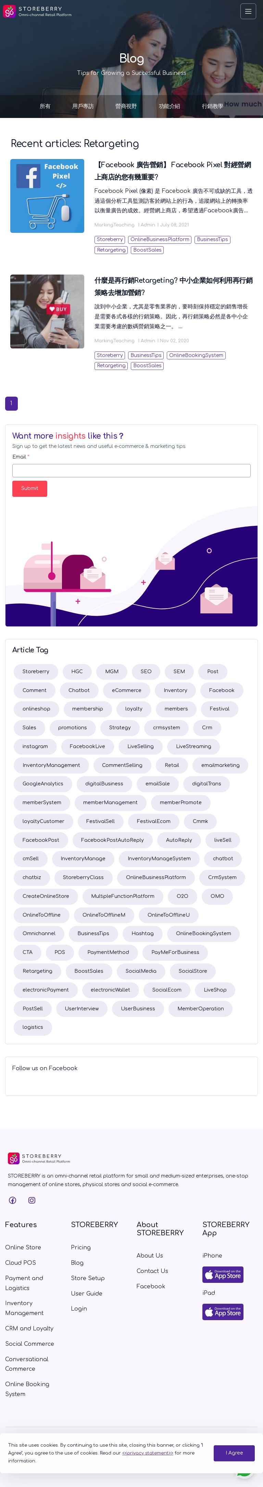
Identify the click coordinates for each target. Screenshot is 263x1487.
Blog (77, 1263)
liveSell (222, 840)
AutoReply (179, 840)
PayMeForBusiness (175, 952)
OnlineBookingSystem (196, 355)
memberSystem (42, 802)
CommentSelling (122, 765)
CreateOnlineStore (46, 896)
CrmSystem (222, 877)
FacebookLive (87, 746)
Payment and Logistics (24, 1283)
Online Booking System (27, 1389)
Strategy (120, 727)
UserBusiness (138, 1008)
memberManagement (110, 802)
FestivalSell (100, 821)
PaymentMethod (108, 952)
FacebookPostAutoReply (112, 840)
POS (59, 952)
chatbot (223, 858)
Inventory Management (24, 1308)
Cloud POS (20, 1263)
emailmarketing (220, 765)
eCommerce (126, 690)
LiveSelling (140, 746)
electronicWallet (110, 990)
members (176, 709)
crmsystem (166, 727)
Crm (207, 727)
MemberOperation (200, 1008)
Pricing (81, 1248)
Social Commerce (29, 1344)
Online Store (23, 1248)
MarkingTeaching (115, 225)
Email (20, 457)
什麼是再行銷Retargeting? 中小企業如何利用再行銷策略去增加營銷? (173, 287)
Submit (29, 488)
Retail (172, 765)
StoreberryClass (83, 877)
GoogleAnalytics (43, 783)
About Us (150, 1256)
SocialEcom (166, 990)
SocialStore (193, 971)
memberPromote (181, 802)
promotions (72, 727)
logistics (33, 1027)
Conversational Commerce (26, 1364)
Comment (35, 690)
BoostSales (147, 250)
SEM (179, 671)
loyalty (133, 709)
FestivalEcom (154, 821)
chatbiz (32, 877)
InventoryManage (83, 858)
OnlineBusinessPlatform (159, 239)
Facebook (222, 690)
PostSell (33, 1008)
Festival (219, 709)
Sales (29, 727)
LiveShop (215, 990)
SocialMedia (141, 971)
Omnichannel (39, 933)
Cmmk (200, 821)
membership (87, 709)
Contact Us (152, 1271)
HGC (77, 671)
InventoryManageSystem (159, 858)
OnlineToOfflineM (104, 915)
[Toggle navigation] (248, 11)
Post (212, 671)
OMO (217, 896)
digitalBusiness (104, 783)
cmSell (31, 858)
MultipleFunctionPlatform (122, 896)
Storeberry (110, 239)
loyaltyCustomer (43, 821)
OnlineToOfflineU (169, 915)
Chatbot (79, 690)
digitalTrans (206, 783)
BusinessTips (212, 239)
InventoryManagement (51, 765)
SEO (146, 671)
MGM (111, 671)
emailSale (158, 783)
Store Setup (88, 1278)
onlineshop (36, 709)
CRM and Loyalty (29, 1329)
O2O (182, 896)
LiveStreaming (193, 746)
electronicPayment (46, 990)
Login (79, 1309)
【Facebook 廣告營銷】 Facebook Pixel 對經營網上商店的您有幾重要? (173, 171)
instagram (35, 746)
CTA (28, 952)
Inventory (175, 690)
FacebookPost (41, 840)
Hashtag (143, 933)
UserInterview (82, 1008)
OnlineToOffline (42, 915)
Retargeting (111, 250)
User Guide (86, 1294)
